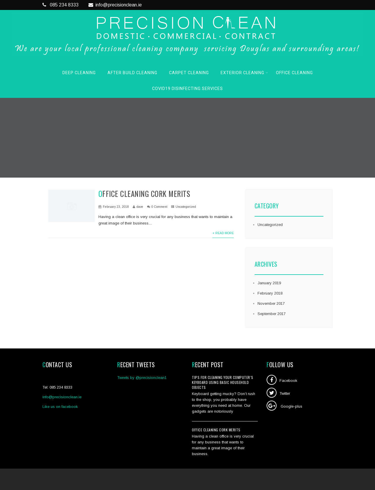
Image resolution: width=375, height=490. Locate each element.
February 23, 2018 (116, 206)
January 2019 (269, 283)
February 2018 (270, 293)
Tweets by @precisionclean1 (142, 377)
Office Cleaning (294, 72)
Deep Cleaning (79, 72)
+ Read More (223, 233)
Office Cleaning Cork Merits (144, 193)
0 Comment (159, 206)
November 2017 (271, 303)
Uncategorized (185, 206)
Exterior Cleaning (244, 72)
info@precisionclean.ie (115, 4)
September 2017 (272, 314)
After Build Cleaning (132, 72)
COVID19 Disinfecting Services (187, 88)
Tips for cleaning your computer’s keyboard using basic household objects (222, 382)
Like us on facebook (60, 406)
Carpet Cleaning (189, 72)
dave (140, 206)
